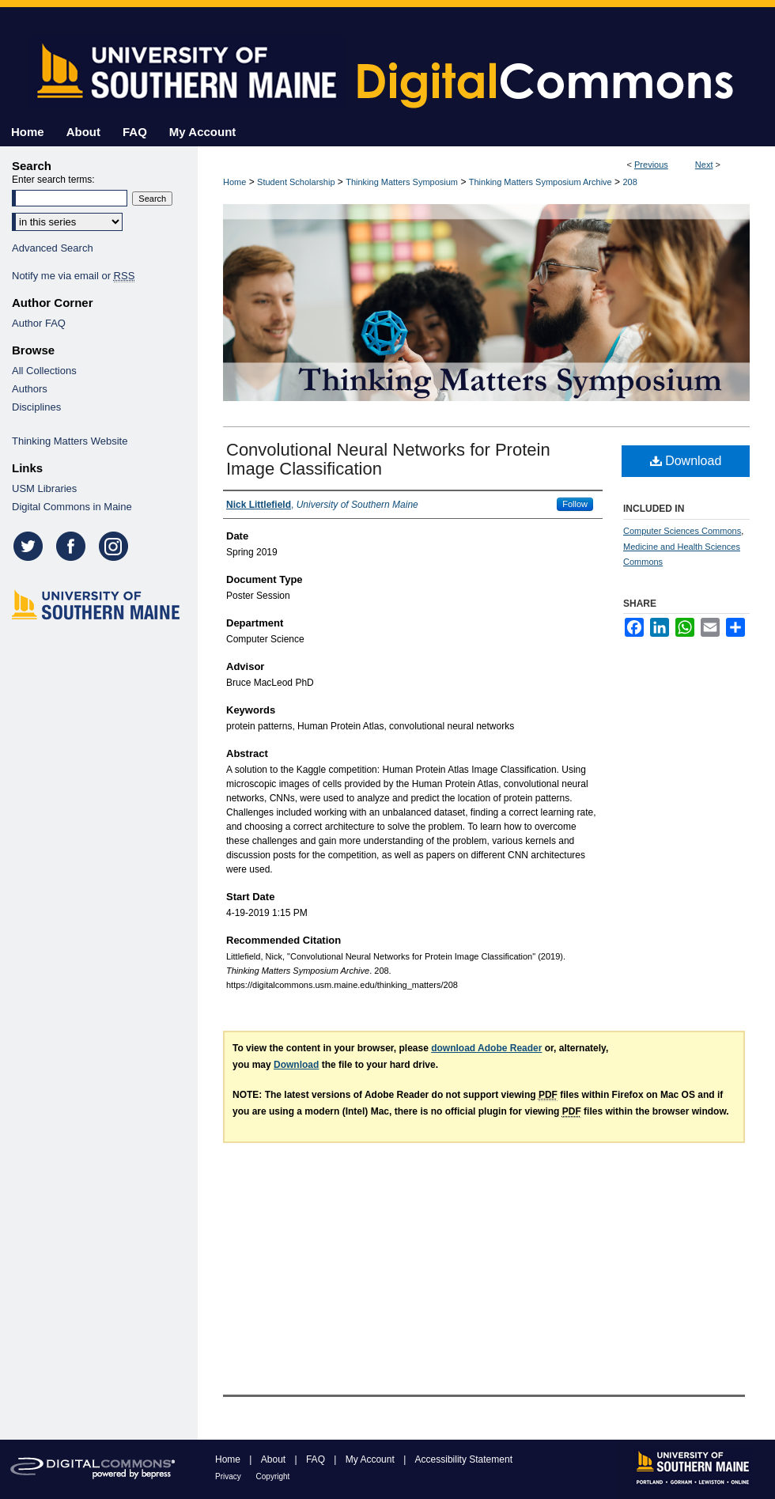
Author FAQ (39, 323)
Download (686, 460)
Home (234, 182)
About (275, 1459)
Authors (29, 389)
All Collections (44, 371)
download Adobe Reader (486, 1048)
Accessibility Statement (463, 1459)
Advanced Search (52, 248)
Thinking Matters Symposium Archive (540, 182)
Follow (575, 504)
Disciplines (36, 407)
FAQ (316, 1459)
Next (704, 164)
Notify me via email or (73, 276)
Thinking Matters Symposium (402, 182)
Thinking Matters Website (69, 441)
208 (629, 182)
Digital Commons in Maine (72, 507)
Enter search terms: (53, 179)
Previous (651, 164)
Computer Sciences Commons (682, 531)
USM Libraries (44, 488)
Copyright (273, 1476)
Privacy (229, 1476)
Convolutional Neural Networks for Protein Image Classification (388, 459)
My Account (371, 1459)
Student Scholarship (296, 182)
